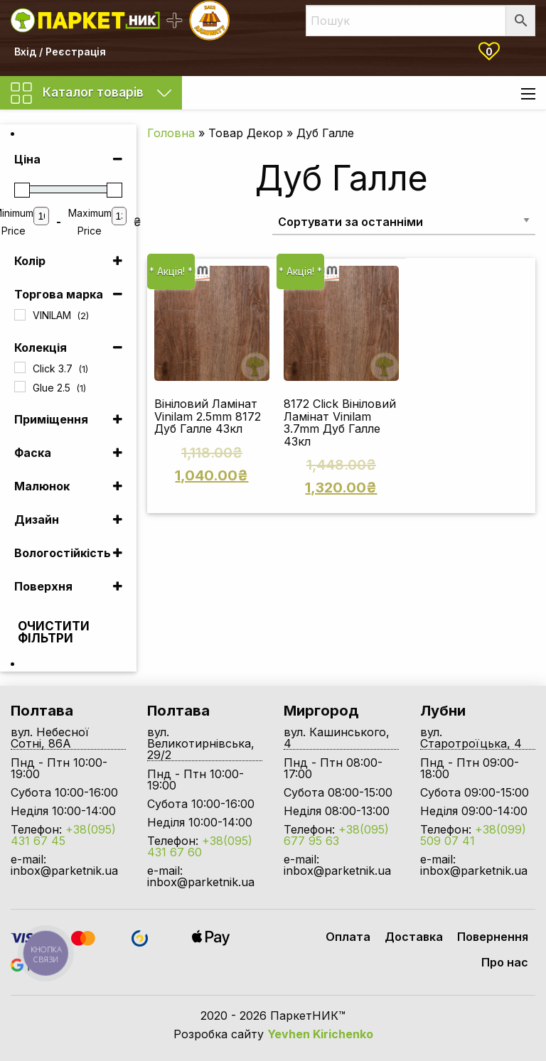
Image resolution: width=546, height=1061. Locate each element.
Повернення (492, 937)
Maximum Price (90, 222)
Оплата (348, 937)
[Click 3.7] (20, 367)
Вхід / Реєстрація (60, 51)
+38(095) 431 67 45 (63, 835)
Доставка (414, 937)
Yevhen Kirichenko (320, 1034)
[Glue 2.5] (20, 386)
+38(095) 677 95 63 (336, 835)
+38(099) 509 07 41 (473, 835)
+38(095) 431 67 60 (199, 846)
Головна (171, 133)
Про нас (504, 962)
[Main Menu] (528, 93)
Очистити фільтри (43, 632)
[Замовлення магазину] (403, 221)
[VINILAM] (20, 315)
